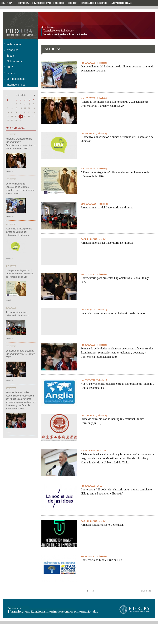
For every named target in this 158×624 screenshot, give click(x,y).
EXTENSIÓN (72, 3)
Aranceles (12, 50)
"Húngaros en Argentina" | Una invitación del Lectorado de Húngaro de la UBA (20, 273)
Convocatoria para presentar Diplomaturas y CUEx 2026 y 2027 (20, 353)
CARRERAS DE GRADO (42, 3)
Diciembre (21, 95)
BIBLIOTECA (102, 3)
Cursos (10, 73)
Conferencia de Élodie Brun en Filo (101, 560)
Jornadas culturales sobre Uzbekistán (102, 524)
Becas (10, 55)
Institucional (13, 44)
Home (9, 3)
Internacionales (15, 84)
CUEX (9, 67)
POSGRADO (59, 3)
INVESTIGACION (87, 3)
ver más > (9, 172)
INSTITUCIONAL (24, 3)
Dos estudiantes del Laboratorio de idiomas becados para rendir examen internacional (20, 188)
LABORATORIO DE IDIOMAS (121, 3)
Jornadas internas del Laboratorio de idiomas (17, 314)
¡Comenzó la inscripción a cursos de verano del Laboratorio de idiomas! (19, 231)
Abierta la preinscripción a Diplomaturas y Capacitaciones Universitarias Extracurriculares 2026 (20, 143)
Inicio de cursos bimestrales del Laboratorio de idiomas (113, 313)
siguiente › (147, 590)
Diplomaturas (14, 61)
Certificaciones (15, 79)
